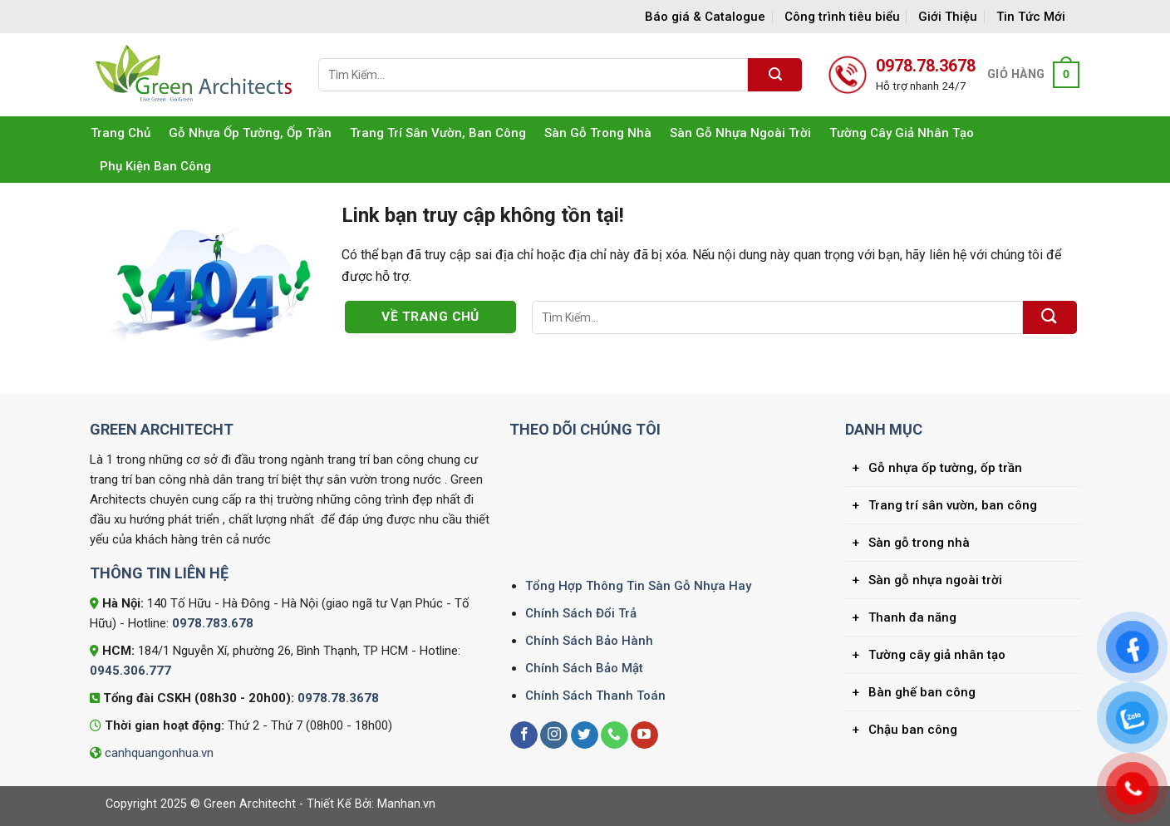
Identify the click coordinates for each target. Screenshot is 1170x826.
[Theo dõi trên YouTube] (644, 735)
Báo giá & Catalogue (705, 16)
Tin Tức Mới (1030, 16)
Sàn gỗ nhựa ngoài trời (740, 132)
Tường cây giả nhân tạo (901, 132)
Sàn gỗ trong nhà (597, 132)
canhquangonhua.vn (159, 752)
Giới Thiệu (947, 16)
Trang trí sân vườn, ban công (438, 132)
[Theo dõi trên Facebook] (524, 735)
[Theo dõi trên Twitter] (584, 735)
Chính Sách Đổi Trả (581, 613)
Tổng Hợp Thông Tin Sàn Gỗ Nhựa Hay (638, 585)
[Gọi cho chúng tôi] (614, 735)
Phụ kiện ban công (155, 166)
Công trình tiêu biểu (842, 16)
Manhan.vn (406, 804)
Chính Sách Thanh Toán (595, 695)
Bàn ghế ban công (922, 692)
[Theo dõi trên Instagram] (554, 735)
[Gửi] (775, 74)
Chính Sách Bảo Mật (584, 668)
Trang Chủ (120, 132)
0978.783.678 (212, 623)
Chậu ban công (912, 729)
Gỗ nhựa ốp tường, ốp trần (250, 132)
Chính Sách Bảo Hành (589, 640)
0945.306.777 (130, 670)
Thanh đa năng (912, 617)
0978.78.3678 (338, 698)
